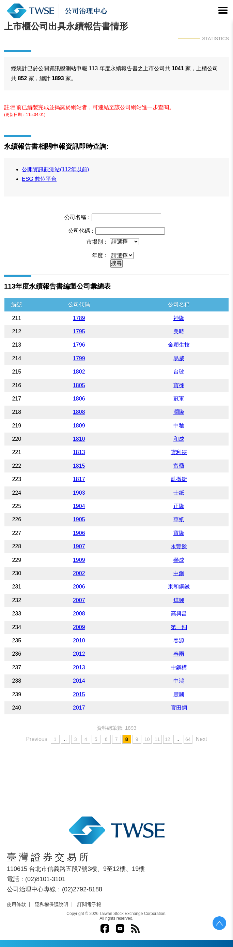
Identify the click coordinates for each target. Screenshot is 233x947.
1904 (79, 506)
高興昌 (179, 613)
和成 (178, 439)
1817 (79, 479)
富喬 (178, 466)
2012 (79, 654)
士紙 (178, 493)
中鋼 (178, 573)
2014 (79, 681)
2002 (79, 573)
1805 (79, 385)
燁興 (178, 600)
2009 (79, 627)
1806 (79, 399)
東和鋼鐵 (179, 586)
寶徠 (178, 385)
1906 (79, 533)
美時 (178, 331)
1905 (79, 519)
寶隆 (178, 533)
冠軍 (178, 399)
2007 (79, 600)
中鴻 (178, 681)
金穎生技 (179, 345)
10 (147, 739)
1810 (79, 439)
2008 (79, 613)
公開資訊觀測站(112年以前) (55, 169)
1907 (79, 546)
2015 (79, 694)
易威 (178, 358)
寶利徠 (179, 452)
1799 (79, 358)
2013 (79, 667)
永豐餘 (179, 546)
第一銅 (179, 627)
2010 (79, 640)
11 (157, 739)
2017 (79, 708)
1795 (79, 331)
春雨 (178, 654)
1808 (79, 412)
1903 (79, 493)
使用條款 (16, 904)
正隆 (178, 506)
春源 (178, 640)
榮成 (178, 560)
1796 (79, 345)
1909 (79, 560)
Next (201, 739)
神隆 (178, 318)
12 (167, 739)
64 (188, 739)
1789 (79, 318)
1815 (79, 466)
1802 (79, 372)
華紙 (178, 519)
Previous (36, 739)
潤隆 (178, 412)
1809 (79, 425)
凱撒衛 (179, 479)
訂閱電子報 (89, 904)
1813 (79, 452)
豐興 (178, 694)
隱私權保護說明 (51, 904)
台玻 (178, 372)
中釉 (178, 425)
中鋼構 (179, 667)
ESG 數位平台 (39, 179)
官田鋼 (179, 708)
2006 (79, 586)
